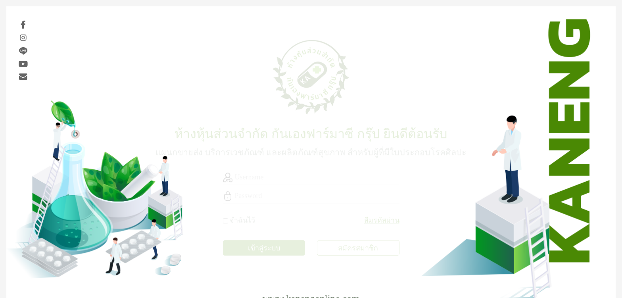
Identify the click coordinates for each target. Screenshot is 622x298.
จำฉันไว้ (242, 219)
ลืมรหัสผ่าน (381, 219)
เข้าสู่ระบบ (264, 247)
